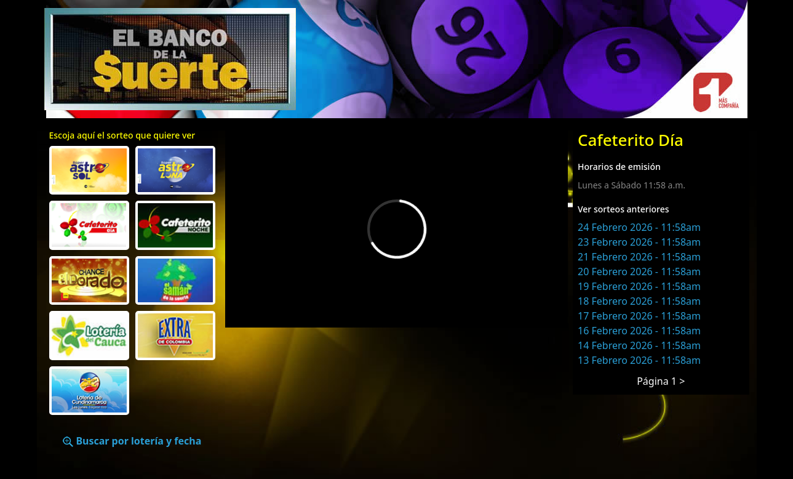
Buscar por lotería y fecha (132, 441)
